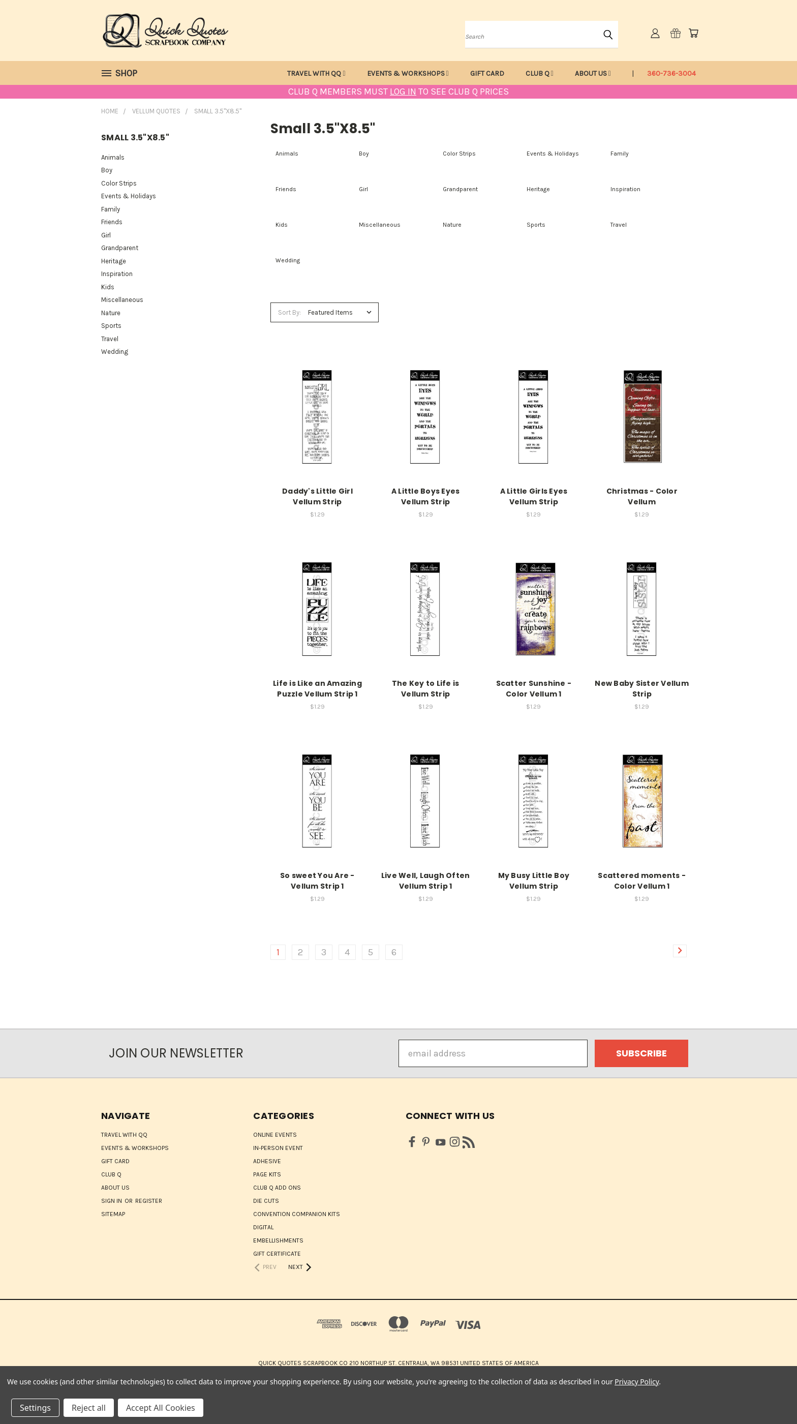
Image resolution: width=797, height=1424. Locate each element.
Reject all (89, 1407)
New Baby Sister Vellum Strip (642, 688)
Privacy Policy (637, 1381)
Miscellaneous (122, 300)
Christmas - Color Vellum (642, 496)
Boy (106, 170)
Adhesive (267, 1161)
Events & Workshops (408, 73)
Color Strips (119, 183)
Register (148, 1200)
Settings (35, 1407)
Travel (109, 339)
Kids (107, 287)
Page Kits (267, 1174)
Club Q (540, 73)
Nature (110, 313)
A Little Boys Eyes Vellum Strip (425, 496)
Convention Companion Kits (296, 1214)
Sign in (112, 1200)
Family (110, 209)
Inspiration (117, 274)
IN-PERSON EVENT (278, 1148)
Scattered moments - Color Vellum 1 (642, 880)
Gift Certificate (277, 1253)
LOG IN (403, 91)
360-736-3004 (671, 73)
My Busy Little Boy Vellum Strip (534, 880)
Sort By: (289, 312)
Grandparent (119, 248)
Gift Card (487, 73)
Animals (113, 157)
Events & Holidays (128, 196)
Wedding (114, 351)
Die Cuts (266, 1200)
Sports (111, 325)
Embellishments (278, 1240)
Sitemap (113, 1214)
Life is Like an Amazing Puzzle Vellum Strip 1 (317, 688)
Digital (263, 1227)
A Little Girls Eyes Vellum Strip (534, 496)
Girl (106, 235)
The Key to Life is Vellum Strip (425, 688)
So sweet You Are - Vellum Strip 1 (317, 880)
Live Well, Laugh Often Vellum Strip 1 (425, 880)
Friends (111, 222)
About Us (593, 73)
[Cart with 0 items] (693, 33)
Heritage (113, 261)
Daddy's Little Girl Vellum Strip (317, 496)
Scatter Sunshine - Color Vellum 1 (534, 688)
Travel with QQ (316, 73)
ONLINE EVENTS (275, 1134)
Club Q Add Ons (277, 1187)
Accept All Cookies (160, 1407)
